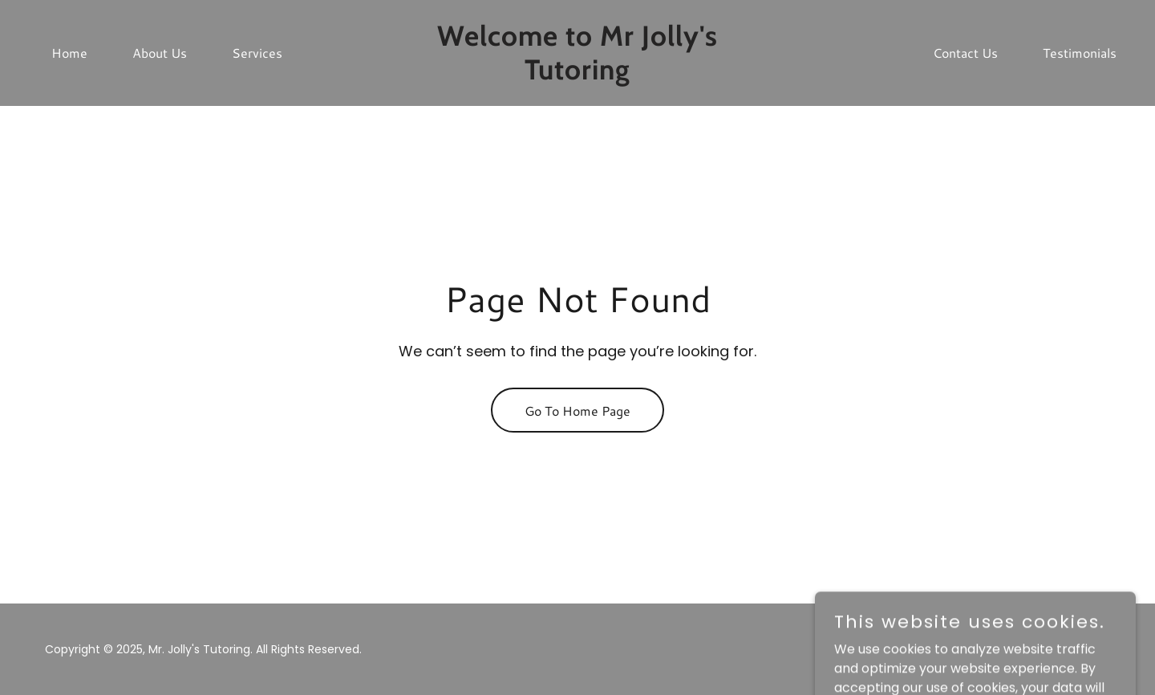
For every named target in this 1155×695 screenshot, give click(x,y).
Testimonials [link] (1079, 52)
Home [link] (69, 52)
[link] (577, 75)
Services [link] (257, 52)
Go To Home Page (577, 410)
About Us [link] (159, 52)
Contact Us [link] (965, 52)
